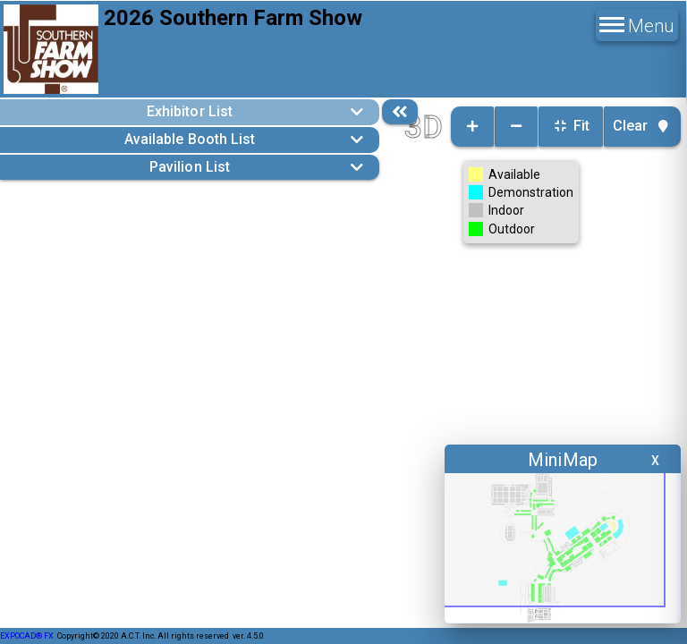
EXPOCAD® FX (27, 635)
